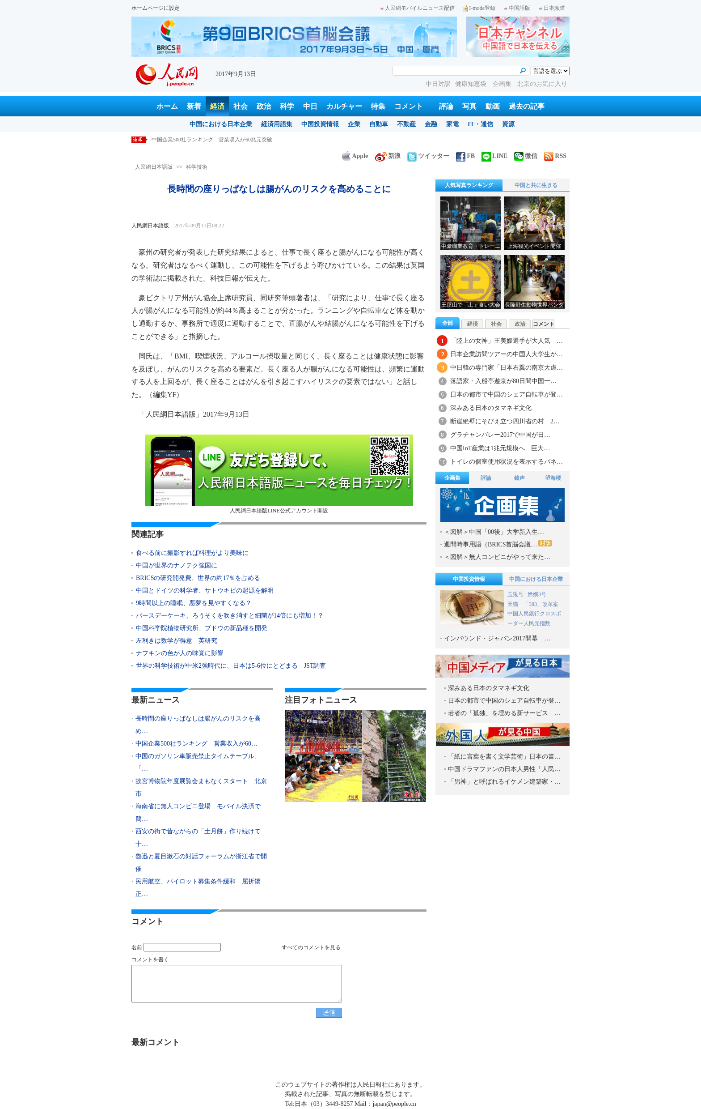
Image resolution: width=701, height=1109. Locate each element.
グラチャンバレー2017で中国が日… (500, 434)
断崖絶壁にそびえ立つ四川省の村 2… (505, 421)
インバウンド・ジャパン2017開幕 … (497, 638)
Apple (355, 156)
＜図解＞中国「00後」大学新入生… (494, 532)
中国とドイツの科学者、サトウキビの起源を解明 (205, 590)
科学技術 (196, 167)
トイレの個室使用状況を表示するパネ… (506, 461)
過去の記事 (527, 106)
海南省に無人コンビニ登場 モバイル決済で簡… (198, 812)
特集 (378, 106)
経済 (217, 106)
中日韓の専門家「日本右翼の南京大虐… (506, 367)
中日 (310, 106)
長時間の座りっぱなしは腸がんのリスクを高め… (198, 724)
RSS (555, 156)
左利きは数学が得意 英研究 (176, 640)
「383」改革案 (541, 604)
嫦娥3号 (537, 594)
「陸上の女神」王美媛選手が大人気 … (506, 340)
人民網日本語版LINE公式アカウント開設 (279, 474)
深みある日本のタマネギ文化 (491, 408)
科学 (287, 106)
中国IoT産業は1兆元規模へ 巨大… (500, 448)
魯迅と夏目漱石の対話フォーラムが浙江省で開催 (201, 862)
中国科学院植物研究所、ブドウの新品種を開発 (201, 628)
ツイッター (428, 156)
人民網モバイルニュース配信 (417, 8)
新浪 (388, 156)
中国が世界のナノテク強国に (176, 565)
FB (465, 156)
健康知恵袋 (471, 84)
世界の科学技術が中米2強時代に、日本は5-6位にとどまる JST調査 (231, 665)
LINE (494, 156)
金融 (431, 124)
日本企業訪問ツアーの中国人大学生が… (506, 354)
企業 (354, 124)
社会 (240, 106)
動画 (493, 106)
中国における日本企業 (221, 124)
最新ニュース (155, 699)
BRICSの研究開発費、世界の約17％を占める (198, 578)
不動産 (406, 124)
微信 (525, 156)
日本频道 (552, 8)
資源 (508, 124)
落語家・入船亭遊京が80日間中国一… (503, 381)
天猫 (513, 604)
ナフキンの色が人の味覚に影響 (180, 653)
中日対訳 (438, 84)
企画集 (503, 84)
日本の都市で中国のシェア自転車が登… (506, 394)
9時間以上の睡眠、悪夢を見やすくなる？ (194, 603)
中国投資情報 (320, 124)
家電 (452, 124)
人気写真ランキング (469, 185)
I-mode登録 (479, 8)
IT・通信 (480, 124)
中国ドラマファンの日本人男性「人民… (504, 769)
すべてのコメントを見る (311, 947)
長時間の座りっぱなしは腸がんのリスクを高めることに (219, 139)
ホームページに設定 (155, 8)
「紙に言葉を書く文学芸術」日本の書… (504, 756)
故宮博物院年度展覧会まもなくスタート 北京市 (201, 787)
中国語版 (517, 8)
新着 (194, 106)
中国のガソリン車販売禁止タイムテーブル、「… (198, 762)
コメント (408, 106)
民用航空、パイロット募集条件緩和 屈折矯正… (198, 887)
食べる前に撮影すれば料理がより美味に (192, 553)
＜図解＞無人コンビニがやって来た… (497, 557)
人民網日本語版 (154, 167)
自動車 (378, 124)
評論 (446, 106)
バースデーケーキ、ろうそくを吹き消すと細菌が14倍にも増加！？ (230, 615)
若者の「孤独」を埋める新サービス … (504, 713)
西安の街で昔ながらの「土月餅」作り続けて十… (198, 837)
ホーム (167, 106)
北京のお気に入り (542, 84)
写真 (469, 106)
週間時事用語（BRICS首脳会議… (498, 544)
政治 (264, 106)
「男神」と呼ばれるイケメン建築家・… (504, 781)
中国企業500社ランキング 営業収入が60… (196, 743)
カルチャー (344, 106)
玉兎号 (515, 594)
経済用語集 (276, 124)
